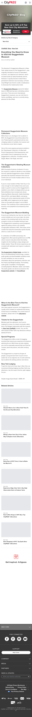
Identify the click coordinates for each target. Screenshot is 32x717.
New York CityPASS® (9, 328)
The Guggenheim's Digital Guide (11, 252)
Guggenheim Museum (11, 89)
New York (15, 48)
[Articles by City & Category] (16, 41)
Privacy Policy (22, 687)
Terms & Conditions (11, 689)
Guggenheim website (7, 271)
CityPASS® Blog (6, 48)
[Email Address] (16, 676)
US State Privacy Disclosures (16, 685)
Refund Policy (10, 687)
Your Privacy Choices (16, 691)
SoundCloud (21, 271)
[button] (16, 627)
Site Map (23, 689)
